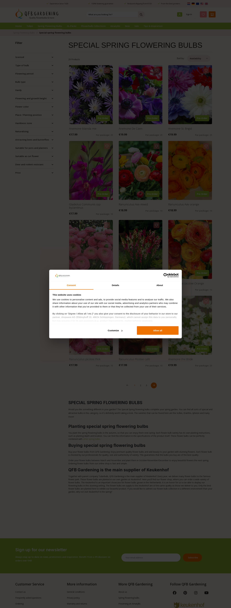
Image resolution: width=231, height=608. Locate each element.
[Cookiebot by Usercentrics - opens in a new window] (166, 275)
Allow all (157, 330)
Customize (115, 330)
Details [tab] (115, 285)
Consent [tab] (71, 285)
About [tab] (159, 285)
